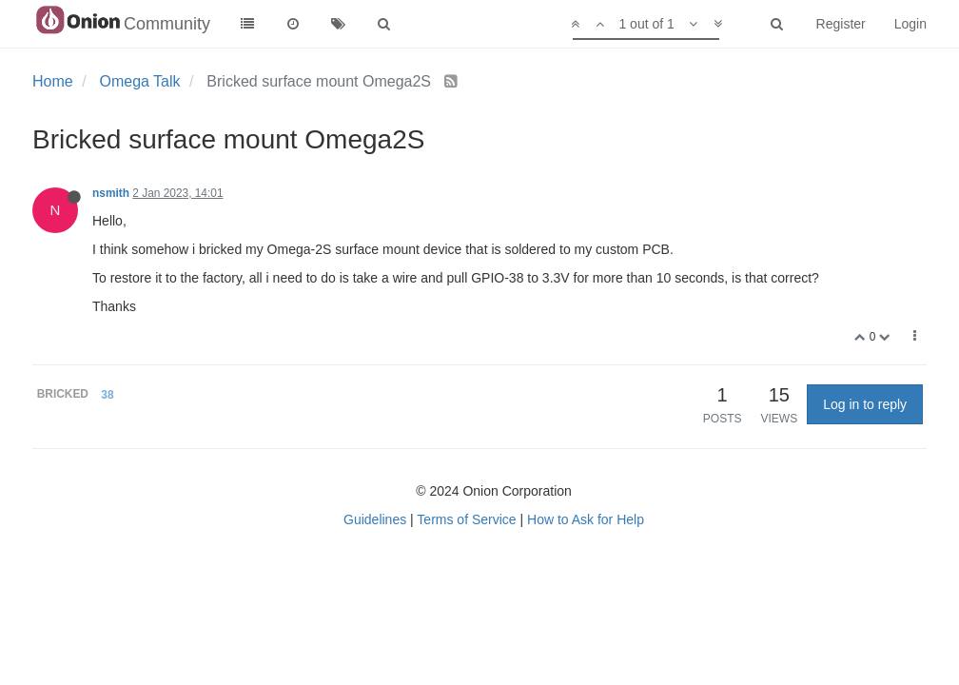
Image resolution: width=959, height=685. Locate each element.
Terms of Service (466, 519)
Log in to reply (865, 404)
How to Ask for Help (585, 519)
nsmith (110, 193)
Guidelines (374, 519)
